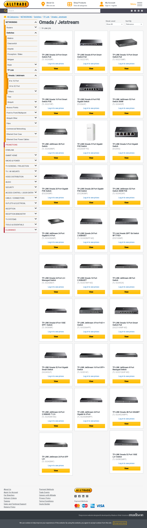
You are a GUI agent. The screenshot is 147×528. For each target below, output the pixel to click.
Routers (10, 28)
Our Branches (9, 495)
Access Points (12, 107)
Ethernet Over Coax (14, 134)
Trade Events (44, 492)
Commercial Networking (16, 129)
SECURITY (10, 187)
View (56, 69)
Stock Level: (111, 21)
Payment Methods (46, 489)
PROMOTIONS (11, 145)
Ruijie (9, 65)
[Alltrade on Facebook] (134, 10)
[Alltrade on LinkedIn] (138, 10)
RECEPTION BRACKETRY (16, 214)
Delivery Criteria (10, 498)
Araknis (10, 38)
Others (11, 91)
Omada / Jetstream (59, 17)
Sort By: (129, 21)
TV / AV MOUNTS (13, 171)
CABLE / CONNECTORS (15, 198)
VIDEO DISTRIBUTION (14, 177)
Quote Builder (44, 504)
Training (7, 501)
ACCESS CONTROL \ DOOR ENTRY (19, 193)
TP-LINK (45, 28)
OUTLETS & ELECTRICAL (16, 203)
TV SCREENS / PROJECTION (17, 166)
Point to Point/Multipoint (16, 113)
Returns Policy (9, 507)
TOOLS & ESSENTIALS (15, 225)
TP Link (46, 17)
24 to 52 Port (14, 86)
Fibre (9, 123)
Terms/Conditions (46, 501)
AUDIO (8, 182)
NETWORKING (26, 17)
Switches (37, 17)
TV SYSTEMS (11, 219)
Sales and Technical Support (15, 504)
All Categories (13, 17)
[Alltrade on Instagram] (141, 10)
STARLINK (10, 150)
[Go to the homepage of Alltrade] (16, 4)
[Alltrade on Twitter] (131, 10)
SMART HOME (11, 155)
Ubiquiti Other (12, 118)
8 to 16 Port (14, 81)
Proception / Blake (14, 54)
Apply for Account (11, 492)
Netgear (10, 59)
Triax (9, 97)
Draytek (10, 49)
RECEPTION (10, 209)
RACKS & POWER (13, 161)
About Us (7, 489)
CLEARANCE (11, 230)
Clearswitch (12, 43)
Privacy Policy (45, 498)
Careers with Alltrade (47, 495)
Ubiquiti (10, 102)
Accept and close (120, 523)
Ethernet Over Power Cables (18, 139)
